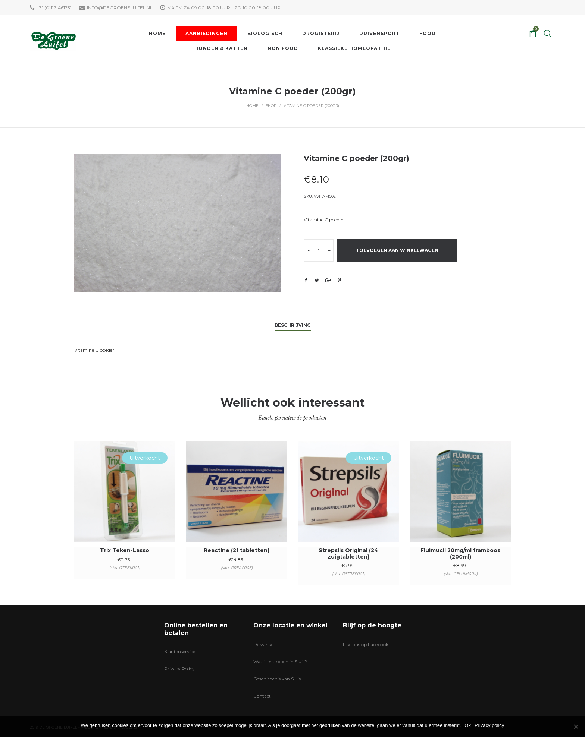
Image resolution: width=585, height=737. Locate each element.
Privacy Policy (179, 668)
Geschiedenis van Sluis (277, 678)
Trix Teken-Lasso (124, 550)
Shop (271, 105)
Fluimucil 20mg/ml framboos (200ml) (460, 553)
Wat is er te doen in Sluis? (280, 661)
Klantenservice (179, 651)
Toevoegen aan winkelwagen (397, 250)
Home (252, 105)
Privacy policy (489, 725)
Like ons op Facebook (365, 644)
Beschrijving (293, 325)
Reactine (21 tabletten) (236, 550)
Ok (467, 725)
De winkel (264, 644)
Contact (262, 696)
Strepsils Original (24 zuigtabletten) (348, 553)
